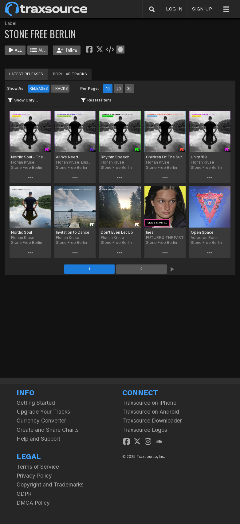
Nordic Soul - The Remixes (30, 157)
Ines (150, 232)
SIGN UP (202, 9)
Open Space (202, 232)
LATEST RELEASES (26, 74)
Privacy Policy (34, 475)
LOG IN (174, 9)
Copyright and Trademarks (50, 484)
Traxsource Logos (144, 430)
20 (118, 88)
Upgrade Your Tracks (43, 411)
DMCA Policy (33, 502)
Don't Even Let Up (117, 232)
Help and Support (38, 438)
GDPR (24, 493)
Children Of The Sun (164, 157)
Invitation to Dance (72, 232)
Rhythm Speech (115, 157)
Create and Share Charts (48, 430)
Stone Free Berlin (26, 167)
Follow (67, 50)
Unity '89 (199, 157)
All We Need (67, 157)
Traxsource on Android (150, 411)
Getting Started (36, 402)
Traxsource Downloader (152, 420)
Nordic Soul (21, 232)
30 (129, 88)
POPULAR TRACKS (70, 74)
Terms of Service (38, 466)
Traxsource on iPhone (149, 402)
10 (108, 88)
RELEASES (39, 88)
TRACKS (60, 88)
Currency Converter (41, 420)
